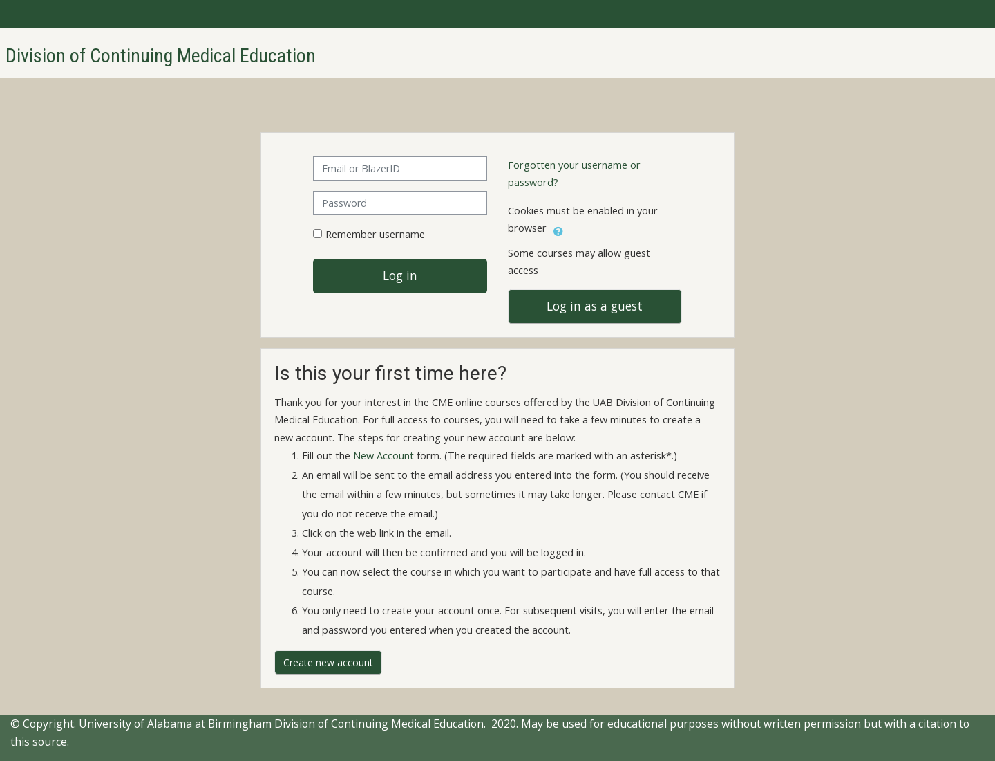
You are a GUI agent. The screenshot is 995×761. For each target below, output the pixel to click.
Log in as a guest (595, 305)
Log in (400, 275)
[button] (558, 229)
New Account (383, 455)
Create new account (328, 662)
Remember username (375, 234)
